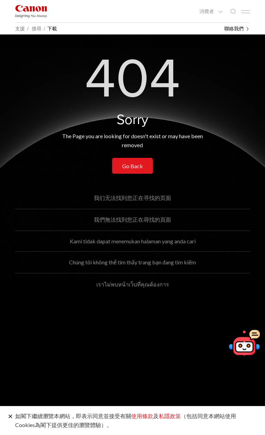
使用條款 (142, 416)
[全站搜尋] (233, 11)
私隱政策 (170, 416)
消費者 (207, 11)
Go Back (132, 166)
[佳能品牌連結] (31, 11)
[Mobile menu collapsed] (246, 11)
